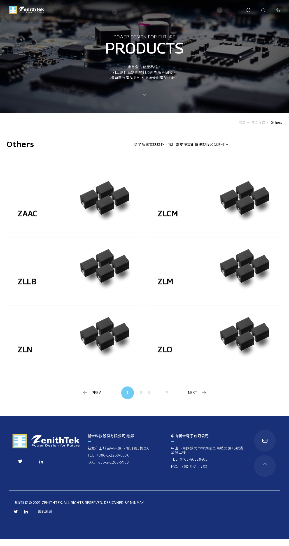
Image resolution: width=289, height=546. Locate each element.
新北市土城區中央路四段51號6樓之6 (119, 455)
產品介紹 (258, 122)
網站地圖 (45, 519)
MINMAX (137, 510)
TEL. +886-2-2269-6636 (109, 462)
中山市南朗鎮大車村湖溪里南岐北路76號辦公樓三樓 (207, 457)
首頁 (242, 122)
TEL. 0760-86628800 (189, 466)
